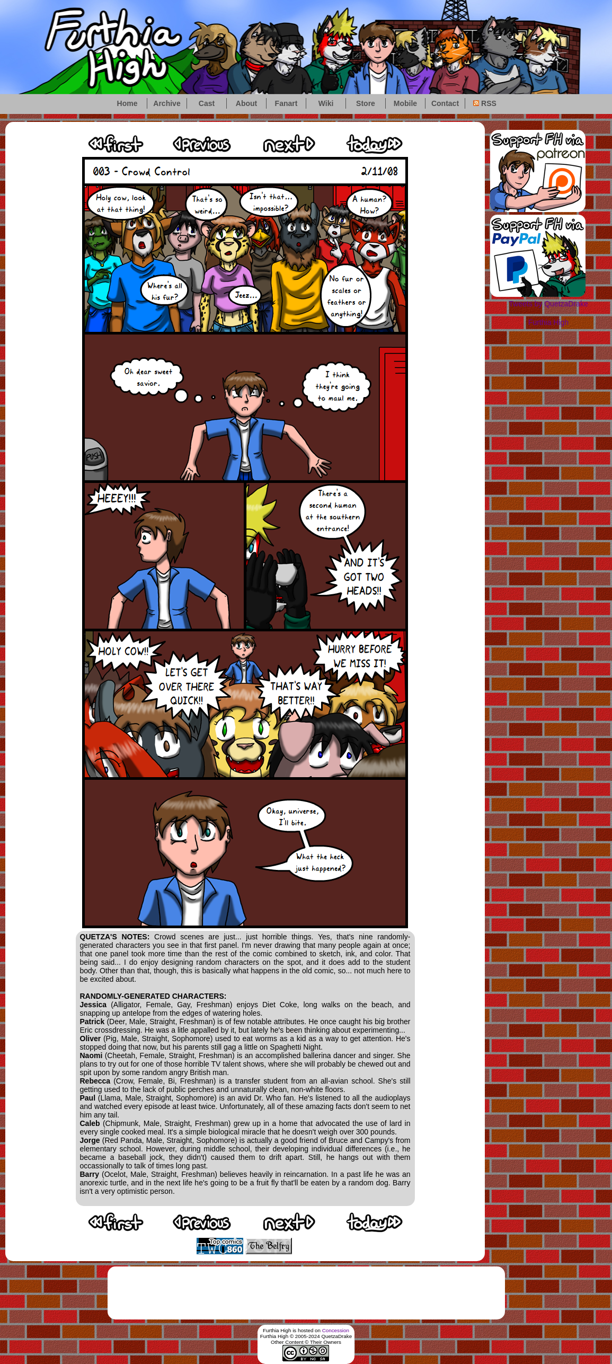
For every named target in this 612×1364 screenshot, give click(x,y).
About (246, 103)
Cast (207, 103)
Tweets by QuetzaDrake (548, 304)
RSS (484, 103)
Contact (445, 103)
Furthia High (548, 322)
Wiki (326, 103)
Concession (335, 1330)
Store (365, 103)
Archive (166, 103)
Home (127, 103)
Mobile (405, 103)
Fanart (286, 103)
